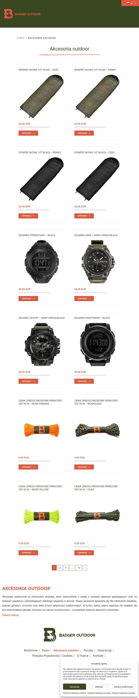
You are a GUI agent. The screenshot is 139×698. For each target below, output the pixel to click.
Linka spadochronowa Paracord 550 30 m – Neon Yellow (40, 488)
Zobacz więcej (10, 615)
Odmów (99, 686)
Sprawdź (28, 133)
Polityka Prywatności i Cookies (74, 693)
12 (79, 567)
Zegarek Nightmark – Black (92, 317)
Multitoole (31, 650)
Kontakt (98, 656)
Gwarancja (105, 650)
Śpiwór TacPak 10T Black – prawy (40, 152)
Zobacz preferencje (123, 686)
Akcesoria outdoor (66, 650)
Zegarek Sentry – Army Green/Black (42, 317)
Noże (45, 650)
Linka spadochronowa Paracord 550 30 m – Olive (96, 488)
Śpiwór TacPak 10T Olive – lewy (38, 69)
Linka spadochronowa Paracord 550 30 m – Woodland (96, 402)
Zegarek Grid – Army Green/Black (96, 235)
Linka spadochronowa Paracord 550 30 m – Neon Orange (40, 402)
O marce (82, 656)
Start (21, 38)
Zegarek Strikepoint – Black (37, 235)
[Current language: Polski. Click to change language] (129, 3)
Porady (88, 650)
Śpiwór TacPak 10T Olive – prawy (95, 69)
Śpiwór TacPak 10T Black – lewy (94, 152)
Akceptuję (74, 686)
